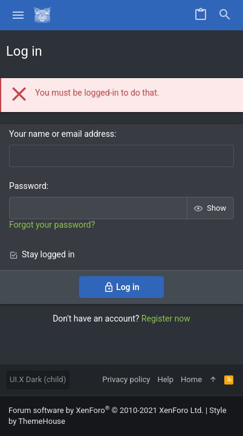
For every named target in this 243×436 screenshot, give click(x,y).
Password (28, 186)
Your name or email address (61, 134)
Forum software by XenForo (106, 410)
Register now (165, 318)
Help (165, 379)
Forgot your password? (52, 225)
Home (191, 379)
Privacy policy (126, 379)
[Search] (225, 15)
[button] (18, 15)
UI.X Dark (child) (38, 379)
